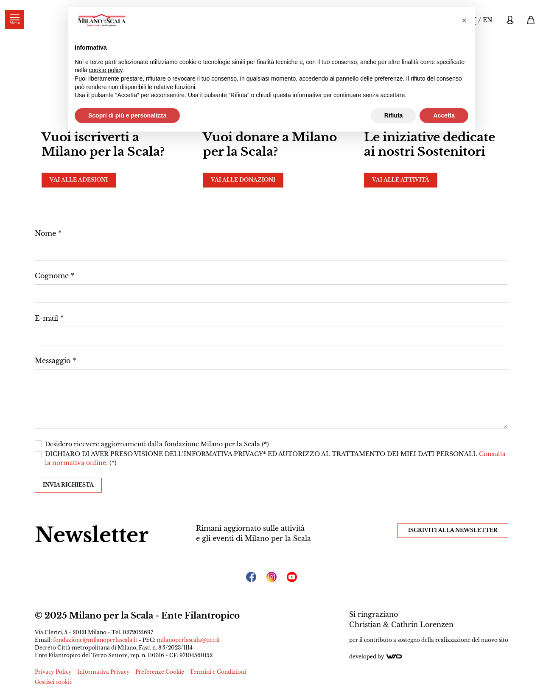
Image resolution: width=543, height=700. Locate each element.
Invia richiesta (68, 485)
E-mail (46, 318)
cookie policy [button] (105, 70)
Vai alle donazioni (243, 179)
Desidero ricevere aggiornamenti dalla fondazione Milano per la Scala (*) (157, 444)
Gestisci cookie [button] (54, 682)
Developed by (376, 656)
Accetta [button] (444, 115)
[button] (464, 20)
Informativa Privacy (103, 672)
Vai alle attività (400, 179)
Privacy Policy (53, 672)
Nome (45, 233)
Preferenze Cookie (159, 672)
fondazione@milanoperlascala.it (95, 640)
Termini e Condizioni (218, 672)
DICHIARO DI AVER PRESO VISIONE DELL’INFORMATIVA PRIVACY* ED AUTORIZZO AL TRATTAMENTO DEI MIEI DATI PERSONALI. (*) (275, 458)
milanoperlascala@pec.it (188, 640)
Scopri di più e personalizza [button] (127, 115)
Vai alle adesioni (79, 179)
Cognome (52, 276)
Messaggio (52, 360)
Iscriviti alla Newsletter (453, 530)
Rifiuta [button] (393, 115)
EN (488, 20)
